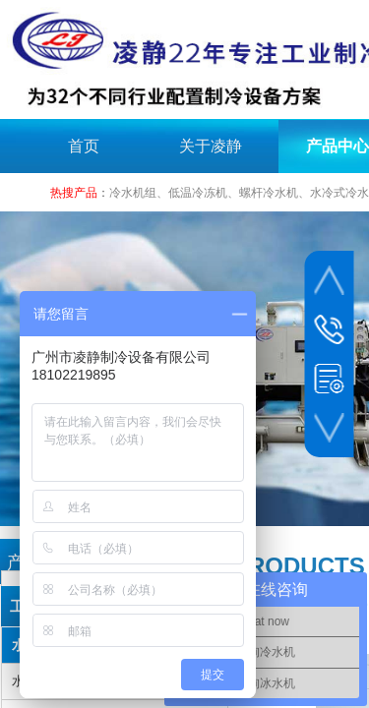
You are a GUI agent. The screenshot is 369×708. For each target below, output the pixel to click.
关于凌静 (210, 146)
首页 (83, 146)
